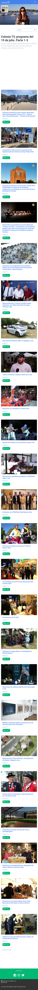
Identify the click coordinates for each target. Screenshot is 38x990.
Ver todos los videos (6, 949)
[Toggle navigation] (35, 2)
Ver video (6, 122)
